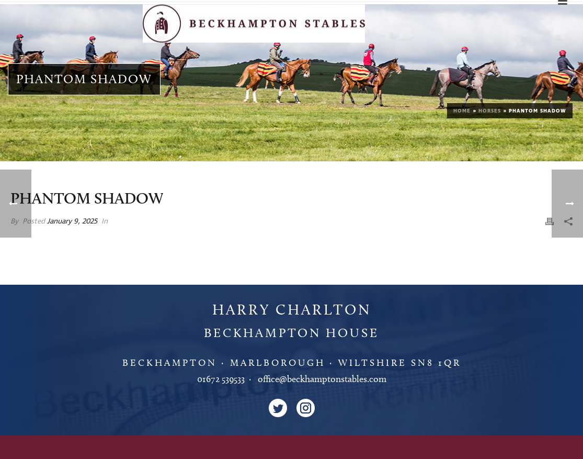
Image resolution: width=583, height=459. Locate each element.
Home (462, 111)
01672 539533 (221, 379)
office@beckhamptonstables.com (322, 379)
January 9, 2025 (72, 221)
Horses (489, 111)
